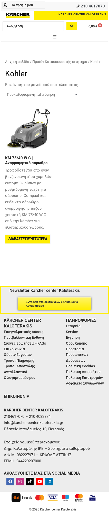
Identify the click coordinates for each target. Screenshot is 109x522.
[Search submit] (71, 26)
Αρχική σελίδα (17, 62)
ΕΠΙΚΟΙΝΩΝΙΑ (16, 396)
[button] (54, 36)
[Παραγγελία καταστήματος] (42, 94)
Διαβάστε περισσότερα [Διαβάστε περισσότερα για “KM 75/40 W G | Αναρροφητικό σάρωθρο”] (27, 239)
